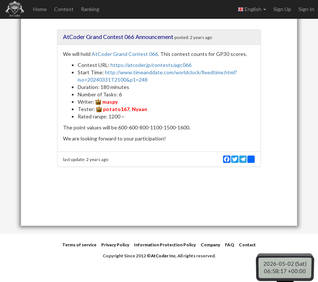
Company (210, 244)
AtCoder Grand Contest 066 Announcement (118, 36)
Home (40, 9)
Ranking (90, 9)
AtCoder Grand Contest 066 (125, 54)
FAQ (229, 244)
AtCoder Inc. (164, 255)
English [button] (252, 9)
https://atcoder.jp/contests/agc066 (150, 65)
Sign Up (282, 9)
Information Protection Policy (165, 244)
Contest (64, 9)
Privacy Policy (115, 244)
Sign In (306, 9)
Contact (247, 244)
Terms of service (79, 244)
